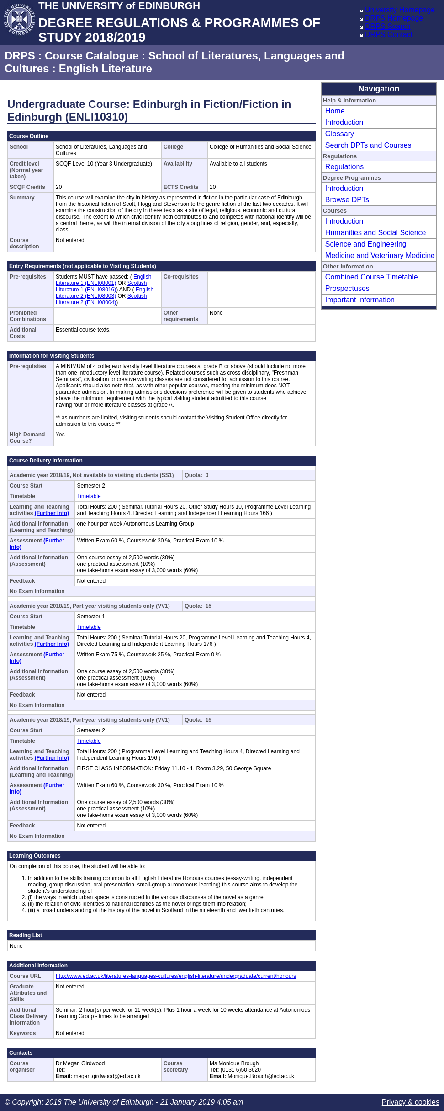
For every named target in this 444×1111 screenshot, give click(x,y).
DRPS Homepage (394, 18)
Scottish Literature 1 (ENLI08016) (101, 286)
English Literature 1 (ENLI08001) (103, 280)
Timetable (88, 496)
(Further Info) (52, 513)
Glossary (339, 134)
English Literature (105, 68)
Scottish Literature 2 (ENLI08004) (101, 299)
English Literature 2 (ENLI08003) (104, 292)
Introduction (344, 122)
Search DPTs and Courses (368, 145)
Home (335, 111)
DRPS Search (388, 26)
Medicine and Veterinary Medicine (380, 255)
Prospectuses (347, 288)
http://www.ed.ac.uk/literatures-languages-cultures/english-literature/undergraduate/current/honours (176, 976)
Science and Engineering (366, 244)
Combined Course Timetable (371, 277)
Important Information (360, 300)
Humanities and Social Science (375, 232)
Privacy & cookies (410, 1102)
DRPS (20, 55)
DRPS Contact (388, 34)
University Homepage (400, 10)
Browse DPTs (347, 200)
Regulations (344, 167)
